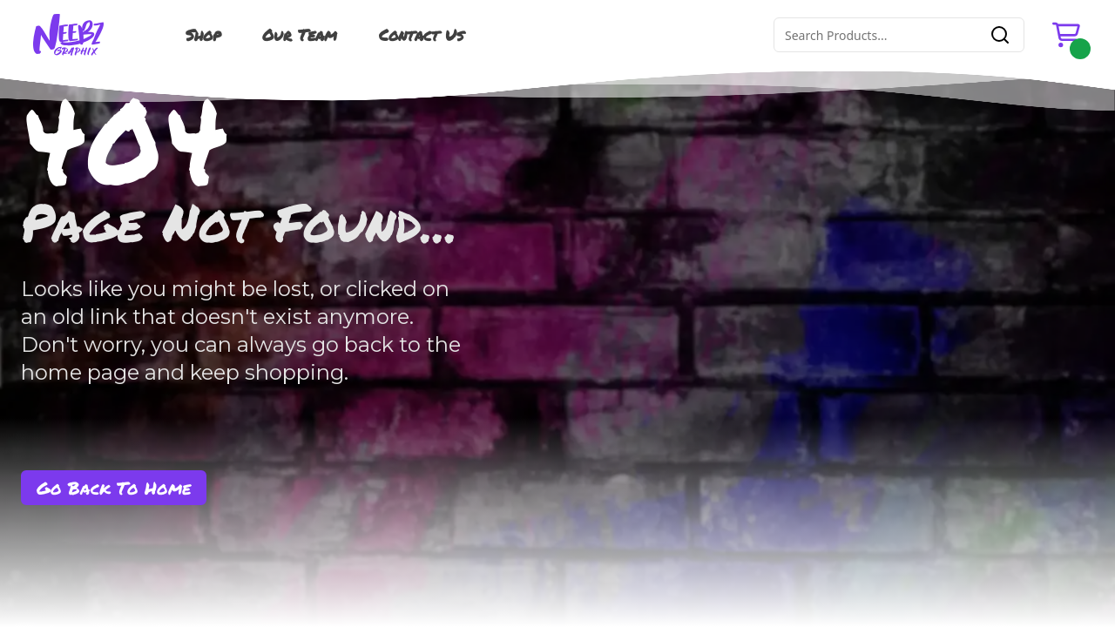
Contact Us (421, 34)
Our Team (299, 34)
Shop (203, 34)
